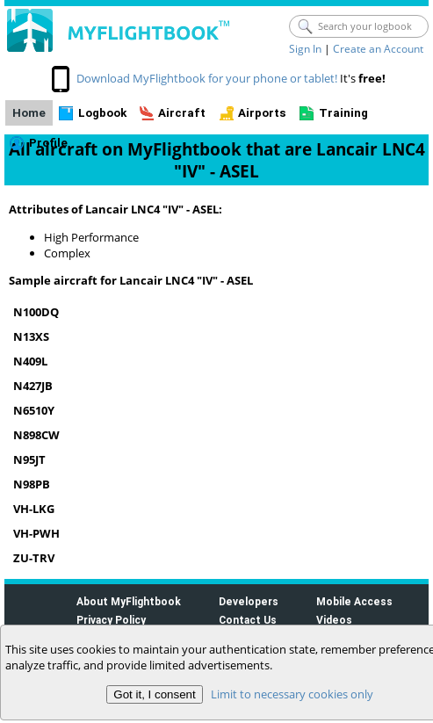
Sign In (305, 48)
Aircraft (182, 112)
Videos (334, 619)
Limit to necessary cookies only (292, 694)
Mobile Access (354, 601)
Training (343, 112)
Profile (48, 142)
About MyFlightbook (128, 601)
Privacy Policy (111, 619)
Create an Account (378, 48)
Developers (248, 601)
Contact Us (248, 619)
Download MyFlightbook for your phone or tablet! (206, 78)
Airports (262, 112)
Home (29, 112)
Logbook (102, 112)
